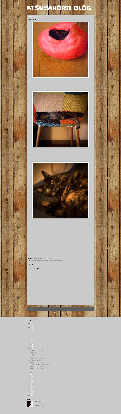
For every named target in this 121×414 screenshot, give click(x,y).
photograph (56, 260)
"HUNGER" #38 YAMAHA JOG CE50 (37, 366)
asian (36, 260)
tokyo (60, 260)
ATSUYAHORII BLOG (59, 8)
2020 (29, 335)
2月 (30, 386)
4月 (30, 382)
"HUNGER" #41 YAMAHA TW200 (36, 350)
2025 (29, 325)
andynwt (65, 410)
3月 (30, 384)
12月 (30, 344)
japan (51, 260)
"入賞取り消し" (32, 356)
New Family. (32, 354)
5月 (30, 380)
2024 (29, 327)
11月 (30, 346)
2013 (29, 395)
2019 (29, 337)
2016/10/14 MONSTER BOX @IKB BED (38, 360)
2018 (29, 339)
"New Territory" (32, 352)
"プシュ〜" (31, 370)
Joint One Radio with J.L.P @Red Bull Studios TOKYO (41, 364)
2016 (29, 343)
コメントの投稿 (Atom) (62, 312)
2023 (29, 329)
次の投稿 (30, 309)
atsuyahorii (40, 260)
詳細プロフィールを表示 (39, 405)
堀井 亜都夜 (38, 401)
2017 (29, 341)
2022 (29, 331)
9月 (30, 372)
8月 (30, 374)
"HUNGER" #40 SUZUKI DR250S (37, 358)
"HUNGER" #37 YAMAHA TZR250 (37, 368)
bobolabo (46, 260)
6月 (30, 378)
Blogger (77, 410)
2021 (29, 333)
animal (33, 260)
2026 (29, 323)
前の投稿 (90, 309)
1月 (30, 388)
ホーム (60, 309)
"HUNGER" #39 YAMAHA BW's (36, 362)
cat (49, 260)
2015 (29, 391)
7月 (30, 376)
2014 (29, 393)
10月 (30, 348)
